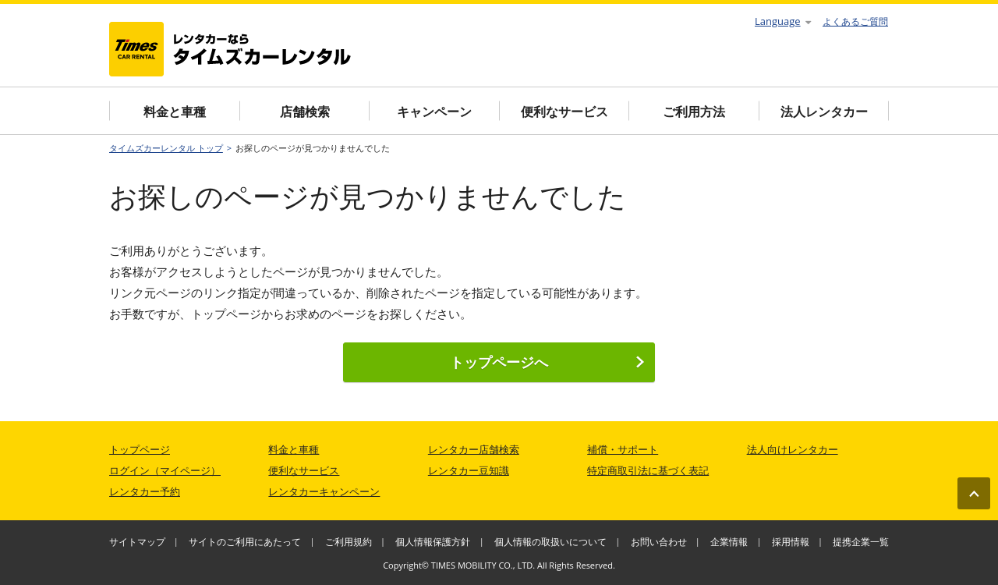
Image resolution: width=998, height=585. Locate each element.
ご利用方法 (694, 111)
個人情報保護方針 (432, 541)
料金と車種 (174, 111)
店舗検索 (305, 111)
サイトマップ (137, 541)
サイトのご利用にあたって (245, 541)
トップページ (139, 449)
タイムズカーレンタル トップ (166, 148)
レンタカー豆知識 (468, 470)
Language (783, 21)
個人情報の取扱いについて (550, 541)
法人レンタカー (824, 111)
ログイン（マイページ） (165, 470)
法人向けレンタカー (792, 449)
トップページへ (547, 362)
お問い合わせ (659, 541)
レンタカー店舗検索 (473, 449)
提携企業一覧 (861, 541)
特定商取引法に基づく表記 (648, 470)
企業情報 (729, 541)
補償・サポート (622, 449)
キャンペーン (434, 111)
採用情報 (790, 541)
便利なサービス (564, 111)
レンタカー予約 (144, 491)
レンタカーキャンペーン (324, 491)
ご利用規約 (348, 541)
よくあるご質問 (855, 21)
